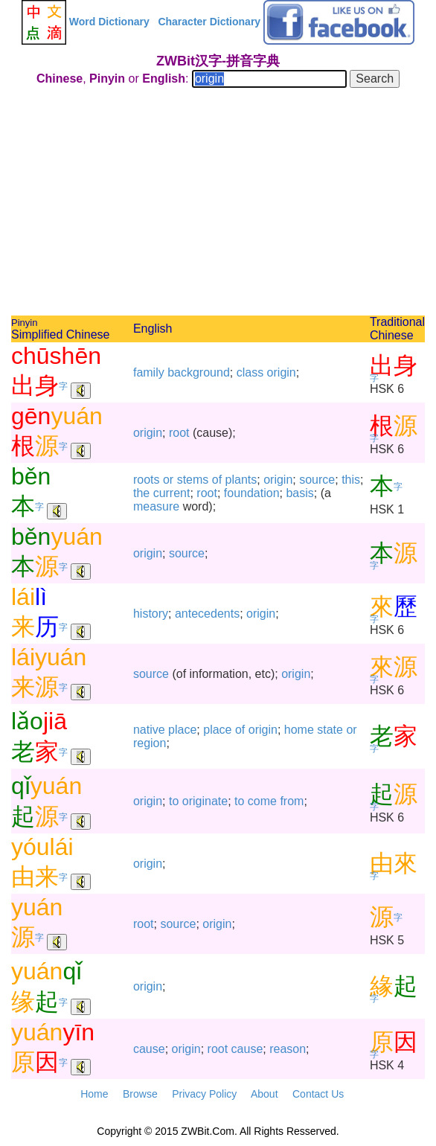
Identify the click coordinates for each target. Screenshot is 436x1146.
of (217, 479)
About (264, 1094)
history (150, 613)
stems (193, 479)
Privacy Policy (204, 1094)
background (198, 372)
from (292, 801)
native (149, 729)
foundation (252, 493)
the (141, 493)
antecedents (207, 613)
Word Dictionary (109, 22)
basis (299, 493)
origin (281, 372)
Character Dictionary (209, 22)
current (171, 493)
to (174, 801)
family (148, 372)
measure (156, 506)
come (262, 801)
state (330, 729)
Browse (140, 1094)
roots (146, 479)
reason (287, 1049)
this (351, 479)
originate (205, 801)
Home (94, 1094)
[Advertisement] (218, 204)
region (149, 743)
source (317, 479)
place (182, 729)
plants (241, 479)
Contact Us (318, 1094)
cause (149, 1049)
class (250, 372)
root (179, 432)
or (168, 479)
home (299, 729)
